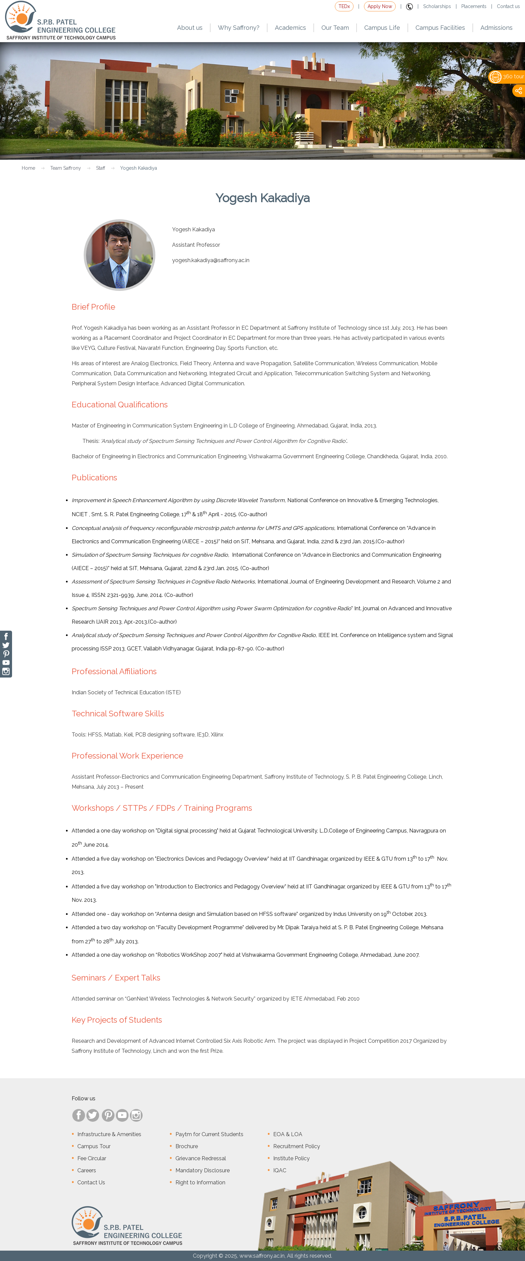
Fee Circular (91, 1158)
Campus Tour (93, 1146)
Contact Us (91, 1182)
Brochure (186, 1146)
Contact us (508, 6)
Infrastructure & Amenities (109, 1134)
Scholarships (437, 6)
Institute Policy (291, 1158)
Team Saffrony (65, 168)
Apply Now (380, 6)
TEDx (344, 6)
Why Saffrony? (238, 27)
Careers (86, 1170)
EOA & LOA (287, 1134)
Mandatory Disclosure (202, 1170)
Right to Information (200, 1182)
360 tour (507, 76)
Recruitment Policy (296, 1146)
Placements (473, 6)
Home (28, 168)
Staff (100, 168)
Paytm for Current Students (209, 1134)
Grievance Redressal (200, 1158)
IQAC (279, 1170)
